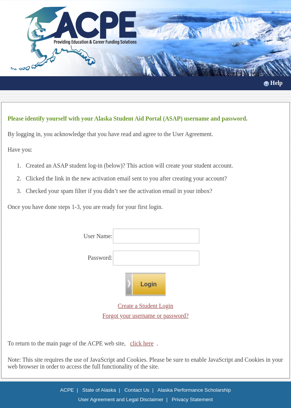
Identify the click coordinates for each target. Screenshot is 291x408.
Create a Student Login (145, 306)
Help (276, 83)
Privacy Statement (192, 399)
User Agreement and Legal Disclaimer (120, 399)
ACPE (67, 390)
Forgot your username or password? (145, 315)
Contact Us (136, 390)
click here (141, 343)
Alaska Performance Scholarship (194, 390)
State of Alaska (99, 390)
